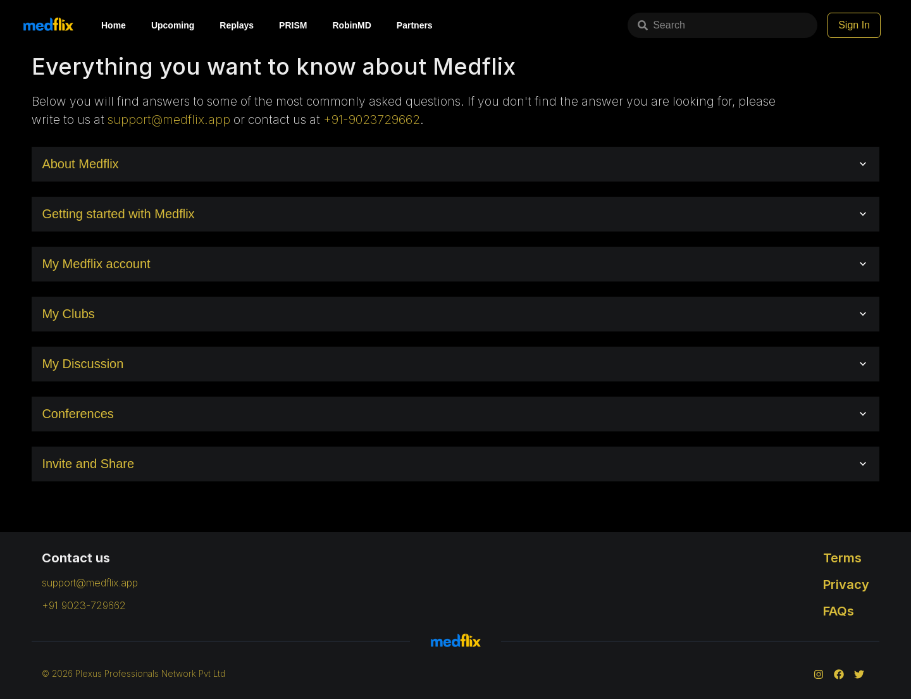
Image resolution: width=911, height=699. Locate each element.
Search (661, 25)
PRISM (293, 25)
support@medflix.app (169, 119)
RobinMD (351, 25)
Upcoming (172, 25)
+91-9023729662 (371, 119)
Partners (415, 25)
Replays (237, 25)
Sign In (854, 25)
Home (113, 25)
